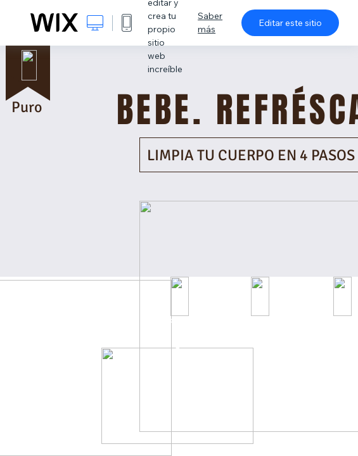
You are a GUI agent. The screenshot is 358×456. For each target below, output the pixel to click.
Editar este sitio (290, 22)
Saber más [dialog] (210, 22)
